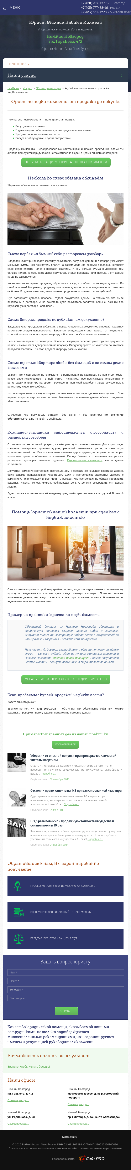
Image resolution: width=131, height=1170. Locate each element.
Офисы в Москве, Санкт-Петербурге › (65, 49)
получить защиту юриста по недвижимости (66, 162)
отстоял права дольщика (70, 658)
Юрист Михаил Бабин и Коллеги (65, 22)
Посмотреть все (65, 745)
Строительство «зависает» (84, 460)
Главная (13, 88)
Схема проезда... (18, 1100)
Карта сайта (69, 1136)
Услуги (27, 88)
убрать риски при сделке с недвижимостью (66, 679)
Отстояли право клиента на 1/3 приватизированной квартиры (76, 791)
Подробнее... (48, 773)
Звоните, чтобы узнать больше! (28, 1066)
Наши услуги (21, 75)
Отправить (66, 1011)
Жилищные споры (48, 88)
